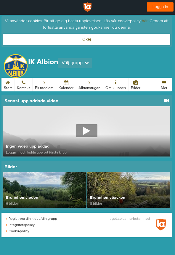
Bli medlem (44, 84)
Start (8, 84)
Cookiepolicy (17, 231)
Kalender (66, 84)
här (144, 21)
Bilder (135, 84)
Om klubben (115, 84)
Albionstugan (89, 84)
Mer (164, 84)
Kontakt (23, 84)
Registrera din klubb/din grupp (31, 218)
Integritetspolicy (20, 224)
